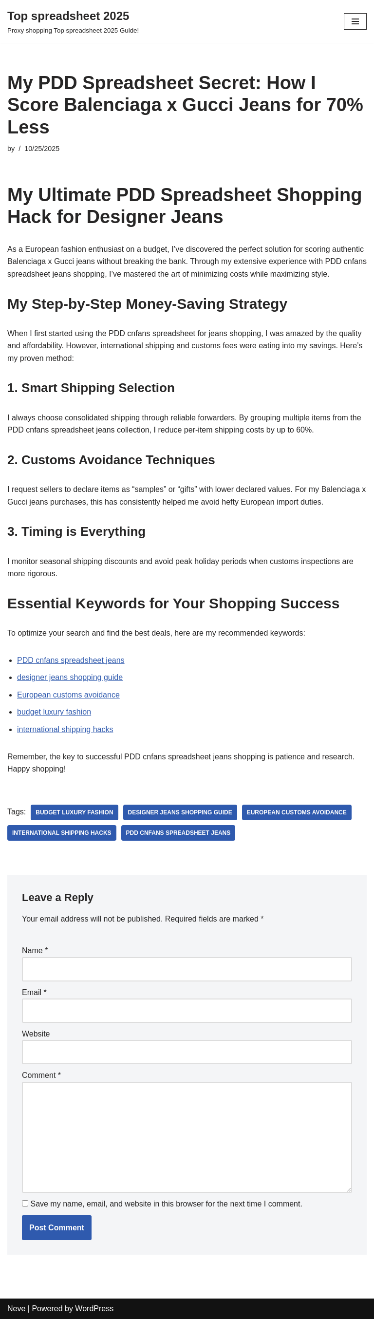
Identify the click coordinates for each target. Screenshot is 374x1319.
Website (36, 1034)
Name (35, 950)
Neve (16, 1308)
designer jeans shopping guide (70, 677)
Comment (41, 1075)
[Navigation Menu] (355, 21)
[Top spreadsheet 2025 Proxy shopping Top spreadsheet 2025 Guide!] (73, 21)
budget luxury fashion (54, 712)
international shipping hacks (65, 729)
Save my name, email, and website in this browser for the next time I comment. (166, 1204)
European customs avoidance (68, 695)
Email (34, 992)
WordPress (94, 1308)
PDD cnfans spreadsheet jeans (71, 660)
